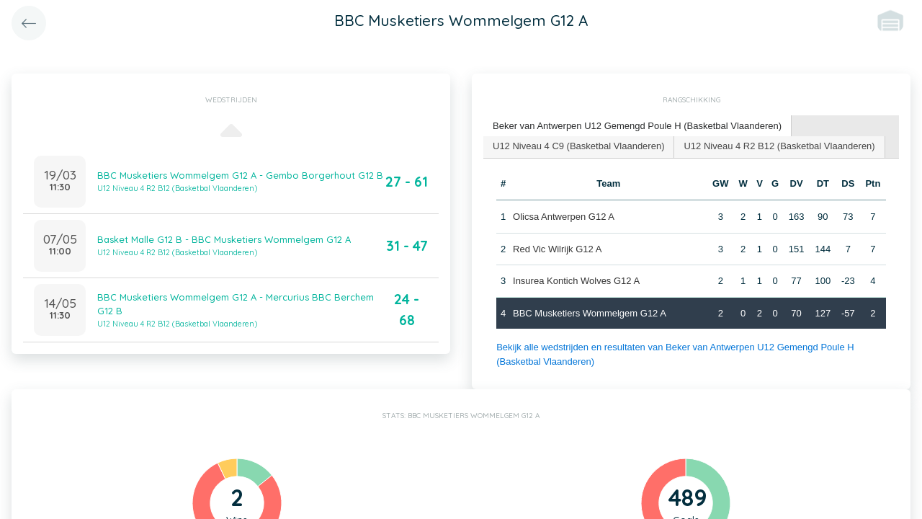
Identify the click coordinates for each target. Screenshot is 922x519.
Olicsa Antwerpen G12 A (563, 216)
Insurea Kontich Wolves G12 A (576, 280)
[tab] (637, 126)
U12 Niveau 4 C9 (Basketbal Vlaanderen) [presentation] (578, 146)
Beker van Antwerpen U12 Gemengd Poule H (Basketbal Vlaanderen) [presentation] (637, 125)
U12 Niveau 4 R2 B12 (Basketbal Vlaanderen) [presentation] (779, 146)
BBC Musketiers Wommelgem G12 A (589, 313)
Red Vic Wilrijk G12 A (557, 249)
